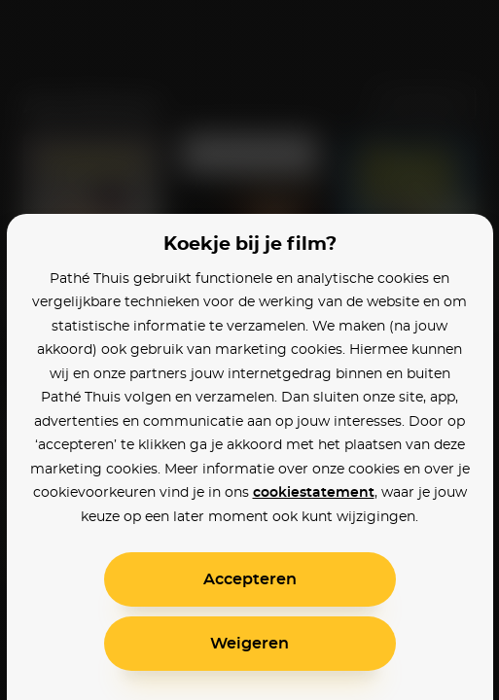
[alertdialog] (249, 350)
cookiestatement (313, 493)
